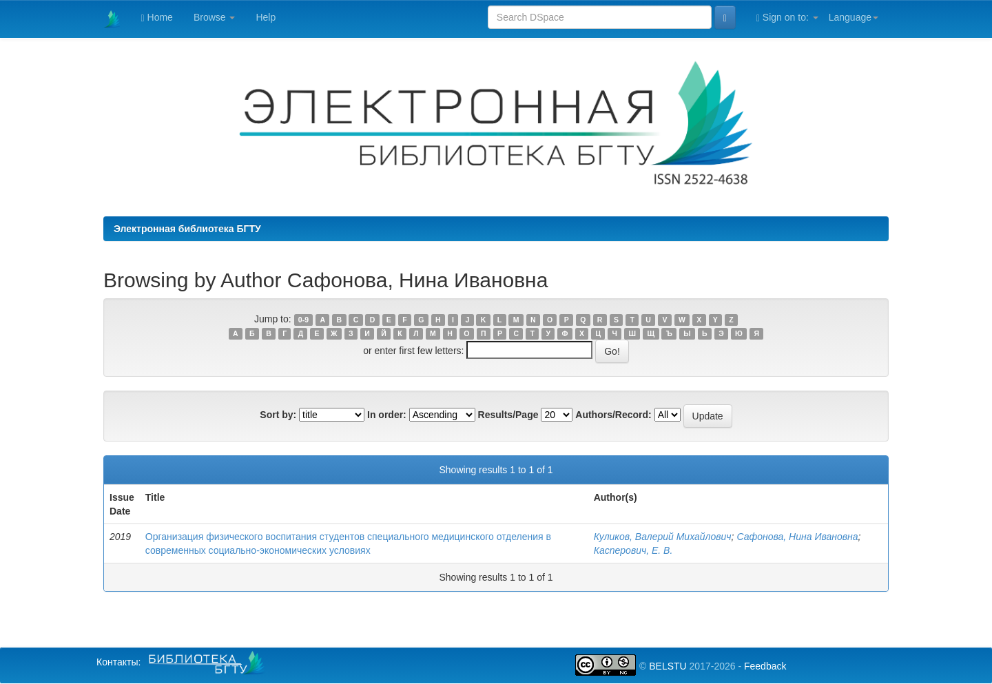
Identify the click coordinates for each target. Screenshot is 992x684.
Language (853, 17)
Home (157, 17)
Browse (215, 17)
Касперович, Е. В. (633, 550)
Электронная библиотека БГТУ (187, 228)
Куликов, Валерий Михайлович (663, 536)
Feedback (765, 666)
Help (266, 17)
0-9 (303, 319)
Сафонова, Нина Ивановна (797, 536)
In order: (386, 414)
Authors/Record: (613, 414)
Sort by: (278, 414)
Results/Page (508, 414)
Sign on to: (787, 17)
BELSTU (667, 666)
